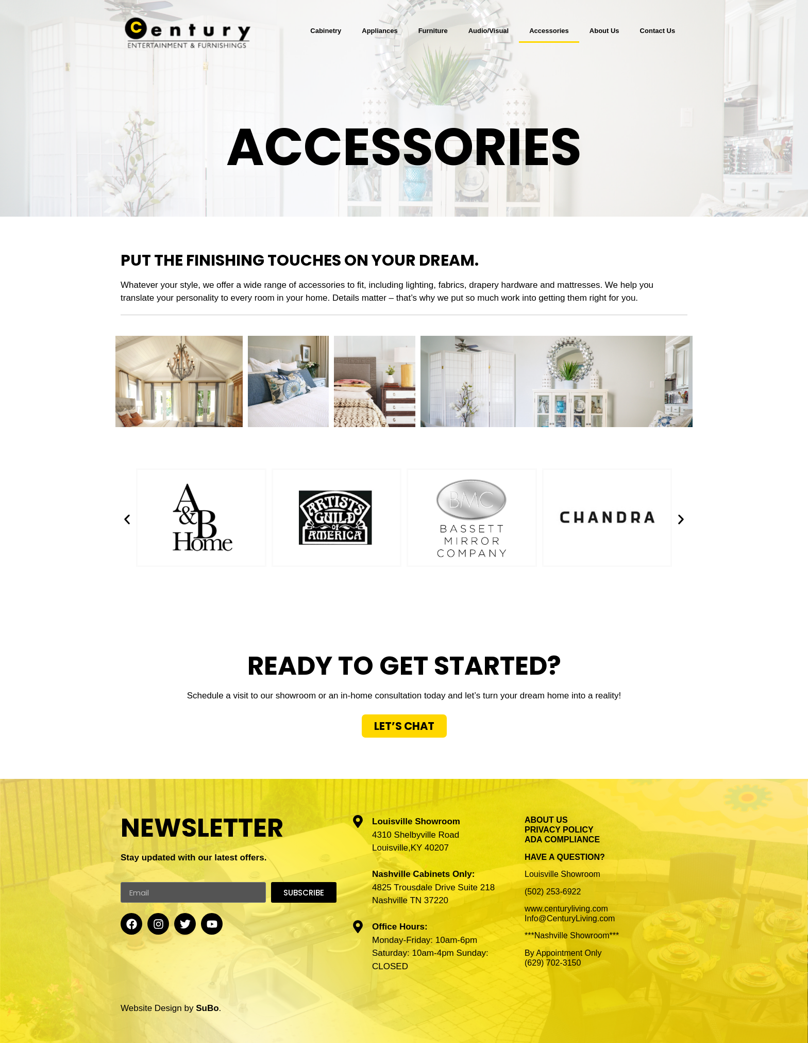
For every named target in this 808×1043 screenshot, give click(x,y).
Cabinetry (325, 31)
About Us (604, 31)
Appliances (379, 31)
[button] (127, 519)
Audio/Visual (488, 31)
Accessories (549, 31)
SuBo (207, 1008)
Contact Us (658, 31)
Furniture (433, 31)
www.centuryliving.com (566, 908)
